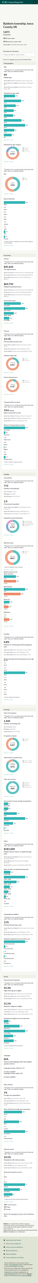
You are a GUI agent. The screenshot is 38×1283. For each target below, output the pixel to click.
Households (8, 478)
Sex (5, 174)
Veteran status (9, 1149)
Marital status (9, 543)
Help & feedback (11, 1254)
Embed (11, 139)
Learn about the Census (13, 1240)
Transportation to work (12, 402)
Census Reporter (12, 2)
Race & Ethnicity (9, 199)
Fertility (6, 634)
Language (7, 1055)
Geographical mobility (11, 914)
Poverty (6, 331)
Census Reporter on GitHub (15, 1257)
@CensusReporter (12, 1250)
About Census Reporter (13, 1243)
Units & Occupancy (10, 713)
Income (6, 259)
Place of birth (8, 1084)
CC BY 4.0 (26, 1275)
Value (6, 841)
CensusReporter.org (10, 1273)
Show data (6, 139)
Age (5, 67)
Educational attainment (12, 980)
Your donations (14, 1264)
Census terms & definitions (14, 1247)
